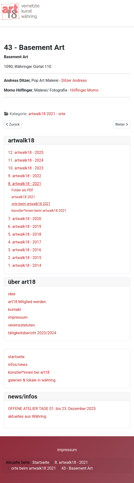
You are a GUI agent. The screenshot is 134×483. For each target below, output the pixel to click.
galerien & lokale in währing (31, 380)
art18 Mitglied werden (27, 301)
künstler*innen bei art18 (29, 372)
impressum (18, 317)
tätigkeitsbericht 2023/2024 (32, 333)
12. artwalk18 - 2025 (25, 152)
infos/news (18, 364)
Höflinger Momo (84, 90)
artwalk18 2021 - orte (46, 113)
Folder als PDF (22, 190)
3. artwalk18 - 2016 (24, 250)
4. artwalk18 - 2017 (24, 242)
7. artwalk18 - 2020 (24, 218)
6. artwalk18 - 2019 (24, 226)
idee (11, 294)
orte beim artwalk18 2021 (31, 204)
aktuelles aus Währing (27, 416)
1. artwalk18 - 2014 (24, 265)
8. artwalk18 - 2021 (24, 183)
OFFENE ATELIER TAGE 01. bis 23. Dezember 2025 (52, 408)
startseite (16, 356)
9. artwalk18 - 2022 (24, 176)
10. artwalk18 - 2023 (25, 168)
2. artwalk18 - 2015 (24, 257)
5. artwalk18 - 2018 (24, 234)
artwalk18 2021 (23, 197)
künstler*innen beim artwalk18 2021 (38, 211)
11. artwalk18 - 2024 (25, 160)
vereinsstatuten (21, 325)
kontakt (14, 309)
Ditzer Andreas (74, 80)
